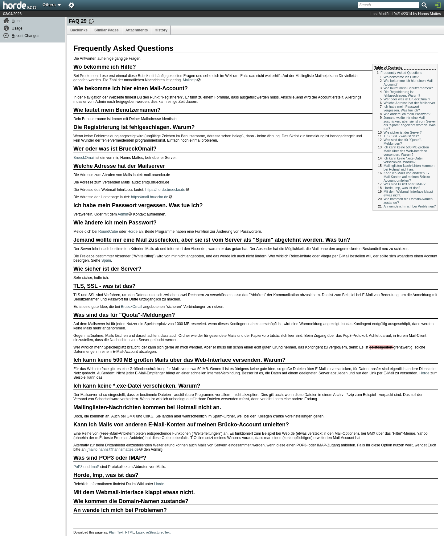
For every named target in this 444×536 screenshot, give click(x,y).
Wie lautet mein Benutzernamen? (408, 88)
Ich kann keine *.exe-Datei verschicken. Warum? (403, 160)
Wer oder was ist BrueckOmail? (407, 99)
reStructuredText (158, 532)
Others (52, 4)
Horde (132, 231)
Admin (122, 214)
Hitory (160, 30)
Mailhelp (190, 80)
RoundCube (108, 231)
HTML (129, 532)
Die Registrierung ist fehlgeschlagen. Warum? (402, 93)
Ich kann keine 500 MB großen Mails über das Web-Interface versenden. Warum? (406, 150)
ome (17, 21)
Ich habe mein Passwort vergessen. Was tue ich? (402, 108)
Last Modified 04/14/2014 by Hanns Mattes (406, 14)
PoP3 (77, 467)
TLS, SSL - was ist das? (401, 136)
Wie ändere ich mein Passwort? (407, 114)
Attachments (136, 30)
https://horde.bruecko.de (165, 189)
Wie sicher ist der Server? (403, 132)
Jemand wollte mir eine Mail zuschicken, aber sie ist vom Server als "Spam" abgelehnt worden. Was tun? (410, 123)
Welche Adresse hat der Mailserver (409, 103)
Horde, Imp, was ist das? (402, 188)
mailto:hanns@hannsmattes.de (113, 449)
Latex (140, 532)
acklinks (79, 30)
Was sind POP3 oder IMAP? (405, 184)
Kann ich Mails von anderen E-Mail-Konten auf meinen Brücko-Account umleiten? (407, 176)
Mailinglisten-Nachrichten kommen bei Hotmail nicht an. (409, 167)
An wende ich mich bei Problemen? (410, 206)
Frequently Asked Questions (401, 73)
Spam (106, 260)
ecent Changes (25, 36)
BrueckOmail (84, 157)
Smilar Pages (106, 30)
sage (17, 28)
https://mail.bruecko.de (149, 197)
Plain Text (116, 532)
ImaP (95, 467)
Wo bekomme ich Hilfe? (401, 77)
